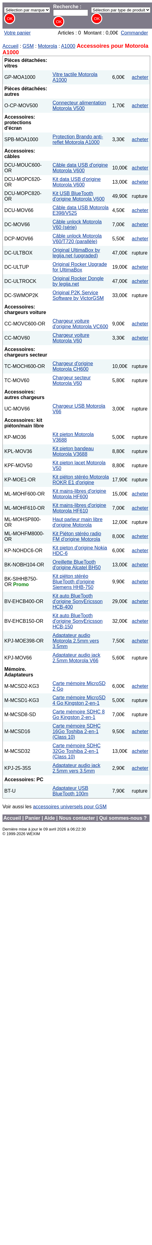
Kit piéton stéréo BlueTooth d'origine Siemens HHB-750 (74, 582)
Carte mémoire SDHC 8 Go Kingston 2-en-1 (79, 714)
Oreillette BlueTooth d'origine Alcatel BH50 (77, 564)
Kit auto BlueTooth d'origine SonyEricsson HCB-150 (78, 621)
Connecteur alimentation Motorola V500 (79, 105)
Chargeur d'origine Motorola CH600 (73, 366)
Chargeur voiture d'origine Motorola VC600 (80, 323)
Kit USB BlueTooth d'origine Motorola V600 (79, 196)
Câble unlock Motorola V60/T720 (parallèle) (77, 238)
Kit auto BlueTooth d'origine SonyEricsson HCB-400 (78, 601)
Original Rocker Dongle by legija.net (78, 281)
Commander (134, 32)
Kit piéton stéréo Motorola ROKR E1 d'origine (81, 479)
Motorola (47, 46)
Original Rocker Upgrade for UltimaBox (80, 267)
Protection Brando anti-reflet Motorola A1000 (78, 139)
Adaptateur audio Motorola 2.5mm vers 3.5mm (76, 641)
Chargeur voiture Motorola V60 (71, 338)
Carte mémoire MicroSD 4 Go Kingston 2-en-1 (79, 700)
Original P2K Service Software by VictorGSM (78, 295)
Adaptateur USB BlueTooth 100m (70, 791)
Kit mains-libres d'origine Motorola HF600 (79, 493)
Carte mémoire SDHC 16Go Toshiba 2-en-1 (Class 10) (77, 731)
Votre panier (17, 32)
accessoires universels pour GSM (70, 806)
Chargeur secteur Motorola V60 (72, 380)
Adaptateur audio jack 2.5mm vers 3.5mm (76, 768)
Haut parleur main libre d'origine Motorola (78, 522)
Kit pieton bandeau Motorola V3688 (73, 451)
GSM (28, 46)
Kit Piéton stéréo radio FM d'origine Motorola (77, 536)
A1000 (68, 46)
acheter (140, 77)
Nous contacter (77, 818)
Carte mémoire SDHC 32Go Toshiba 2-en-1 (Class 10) (77, 751)
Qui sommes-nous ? (123, 818)
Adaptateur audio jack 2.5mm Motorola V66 (76, 657)
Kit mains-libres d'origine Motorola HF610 (79, 508)
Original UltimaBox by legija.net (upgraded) (76, 252)
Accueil (10, 46)
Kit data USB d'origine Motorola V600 (77, 182)
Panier (32, 818)
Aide (49, 818)
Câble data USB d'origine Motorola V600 (80, 167)
